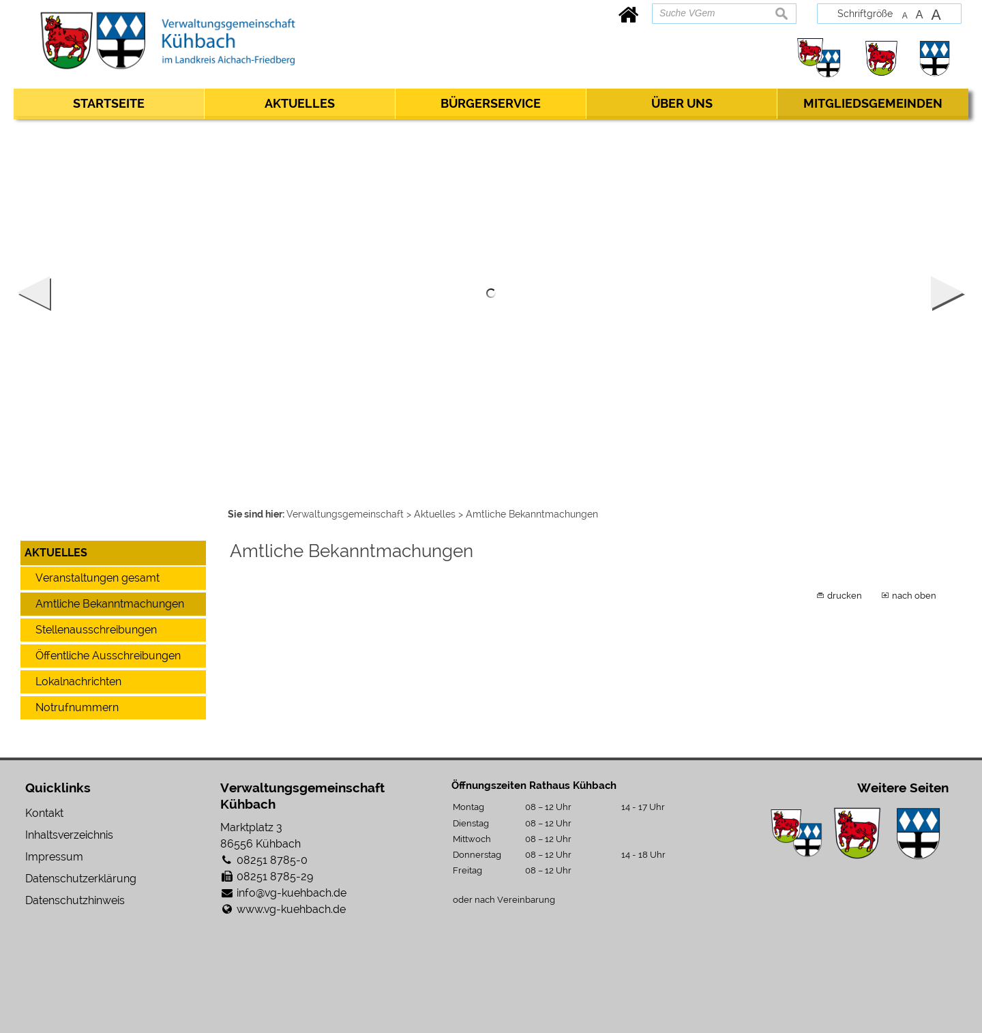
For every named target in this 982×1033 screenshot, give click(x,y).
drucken (844, 595)
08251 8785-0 (272, 860)
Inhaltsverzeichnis (69, 834)
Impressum (54, 856)
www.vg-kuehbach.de (291, 909)
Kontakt (44, 813)
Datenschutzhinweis (75, 900)
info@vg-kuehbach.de (291, 892)
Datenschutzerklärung (80, 878)
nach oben (914, 595)
